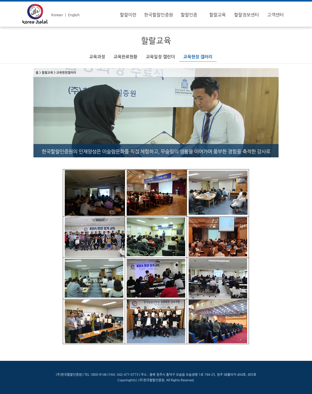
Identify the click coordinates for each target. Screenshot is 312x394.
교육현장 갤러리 (197, 57)
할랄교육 (217, 15)
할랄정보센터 (246, 15)
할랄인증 (189, 15)
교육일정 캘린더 (160, 57)
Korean (57, 15)
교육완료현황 (125, 57)
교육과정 (97, 57)
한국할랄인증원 (158, 15)
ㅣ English (72, 15)
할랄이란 (128, 15)
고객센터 (275, 15)
